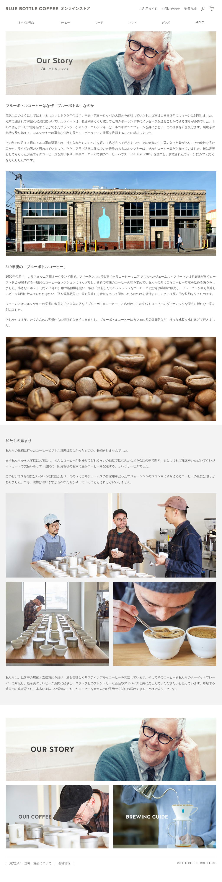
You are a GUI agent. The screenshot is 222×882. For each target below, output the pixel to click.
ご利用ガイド (148, 8)
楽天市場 (190, 8)
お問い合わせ (171, 8)
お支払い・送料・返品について (30, 863)
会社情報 (64, 863)
